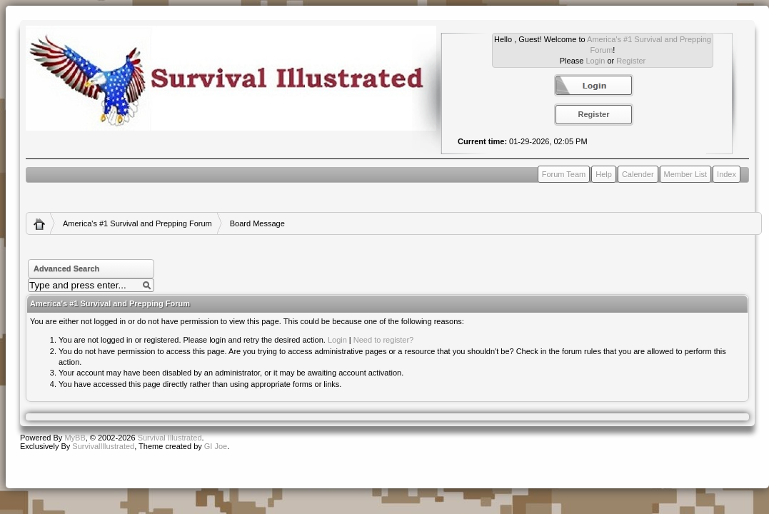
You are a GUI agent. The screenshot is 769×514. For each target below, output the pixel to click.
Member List (686, 174)
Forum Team (564, 174)
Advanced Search (66, 268)
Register (630, 60)
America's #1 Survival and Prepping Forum (137, 223)
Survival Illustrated (170, 437)
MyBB (74, 437)
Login (595, 60)
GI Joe (215, 446)
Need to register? (383, 340)
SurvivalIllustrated (103, 446)
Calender (638, 174)
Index (726, 174)
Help (603, 174)
